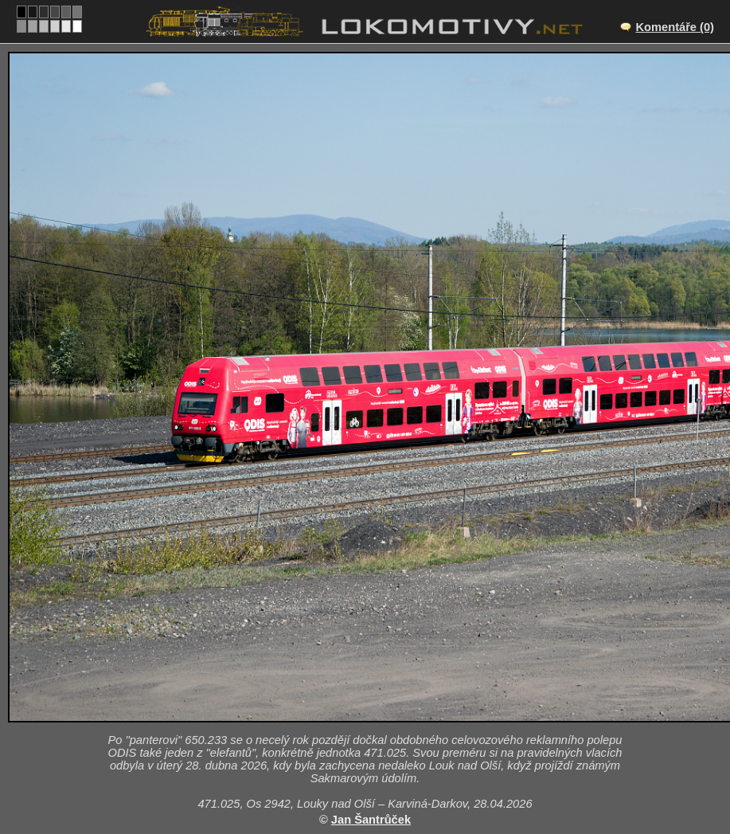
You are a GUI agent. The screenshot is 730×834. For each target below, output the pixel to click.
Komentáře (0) (674, 27)
